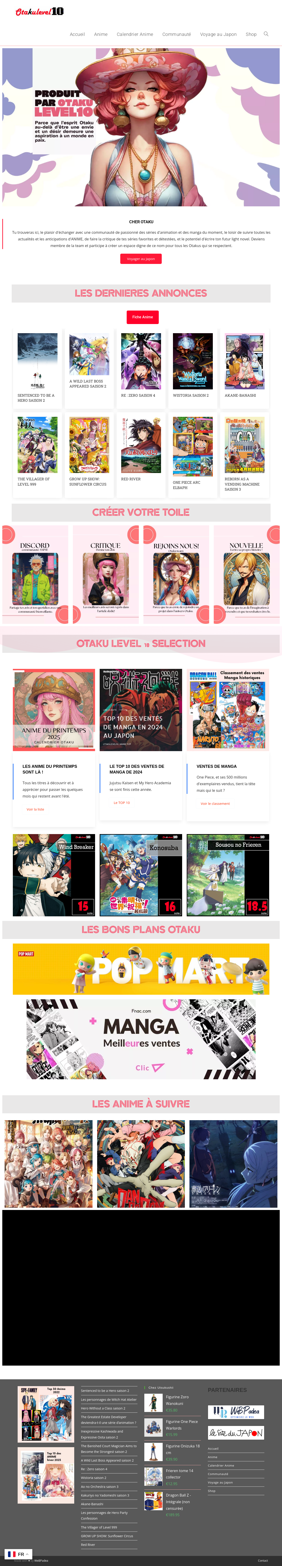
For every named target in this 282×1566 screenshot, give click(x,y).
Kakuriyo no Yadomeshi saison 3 (105, 1495)
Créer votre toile (140, 512)
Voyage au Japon (220, 1482)
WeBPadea (41, 1561)
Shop (211, 1491)
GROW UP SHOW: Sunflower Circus (87, 481)
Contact (263, 1561)
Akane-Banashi (240, 395)
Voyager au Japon (141, 258)
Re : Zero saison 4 (138, 395)
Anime (212, 1457)
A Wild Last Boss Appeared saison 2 (87, 383)
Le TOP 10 (122, 802)
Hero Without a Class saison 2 (103, 1408)
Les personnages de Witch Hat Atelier (109, 1399)
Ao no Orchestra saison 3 (99, 1486)
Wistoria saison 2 (191, 395)
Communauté (218, 1474)
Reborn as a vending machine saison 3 (242, 484)
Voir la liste (35, 809)
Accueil (213, 1448)
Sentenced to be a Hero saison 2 (36, 398)
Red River (131, 478)
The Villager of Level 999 (34, 481)
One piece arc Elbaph (186, 485)
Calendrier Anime (221, 1465)
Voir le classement (215, 803)
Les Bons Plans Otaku (141, 930)
